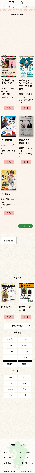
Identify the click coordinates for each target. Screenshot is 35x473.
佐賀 (10, 383)
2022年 (25, 345)
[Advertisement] (17, 35)
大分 (24, 389)
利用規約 (26, 452)
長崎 (24, 377)
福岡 (10, 377)
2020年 (25, 352)
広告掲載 (8, 457)
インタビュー (27, 457)
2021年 (10, 352)
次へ (25, 226)
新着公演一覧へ (21, 326)
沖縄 (24, 395)
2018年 (25, 358)
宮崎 (10, 395)
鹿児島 (10, 389)
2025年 (10, 339)
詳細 (9, 108)
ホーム (7, 452)
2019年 (10, 358)
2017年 (10, 364)
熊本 (24, 383)
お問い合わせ (27, 463)
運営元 (7, 463)
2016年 (25, 364)
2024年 (25, 339)
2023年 (10, 345)
